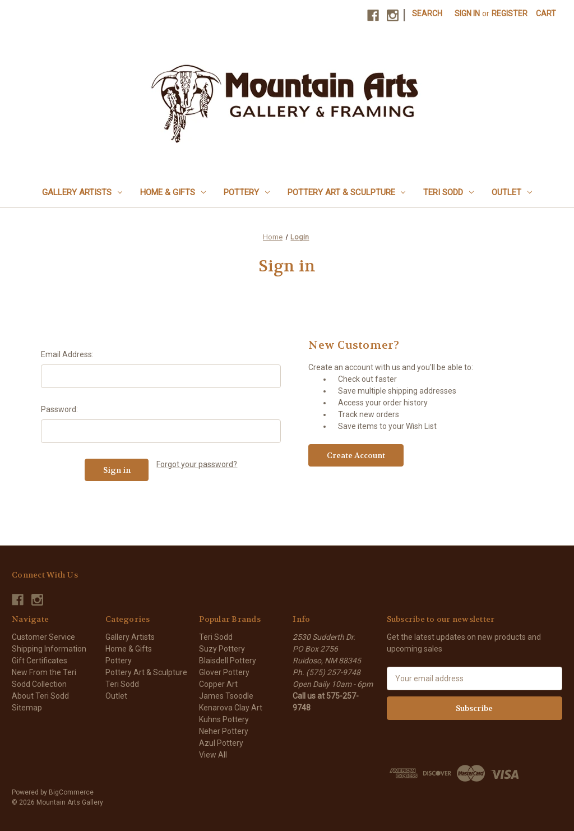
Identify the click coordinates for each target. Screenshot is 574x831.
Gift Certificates (39, 660)
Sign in (467, 13)
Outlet (512, 192)
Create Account (356, 455)
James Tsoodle (226, 695)
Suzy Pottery (222, 648)
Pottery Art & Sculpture (347, 192)
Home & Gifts (173, 192)
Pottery (247, 192)
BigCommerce (71, 792)
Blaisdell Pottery (227, 660)
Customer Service (43, 637)
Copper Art (218, 684)
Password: (59, 409)
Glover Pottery (224, 672)
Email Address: (67, 354)
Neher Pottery (223, 731)
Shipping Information (49, 648)
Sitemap (27, 707)
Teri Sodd (448, 192)
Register (509, 13)
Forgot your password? (196, 464)
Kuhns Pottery (224, 719)
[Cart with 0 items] (546, 13)
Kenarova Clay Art (230, 707)
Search (427, 13)
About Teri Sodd (40, 695)
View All (213, 754)
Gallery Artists (82, 192)
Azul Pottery (221, 742)
